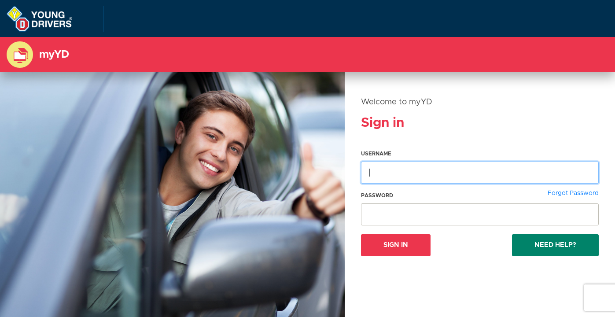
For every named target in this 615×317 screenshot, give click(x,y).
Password (377, 195)
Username (376, 153)
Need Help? (555, 245)
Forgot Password (573, 193)
